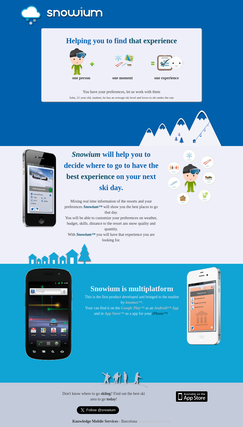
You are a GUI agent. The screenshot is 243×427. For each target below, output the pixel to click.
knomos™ (134, 302)
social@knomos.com (154, 421)
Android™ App (166, 308)
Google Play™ (133, 308)
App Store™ (114, 313)
